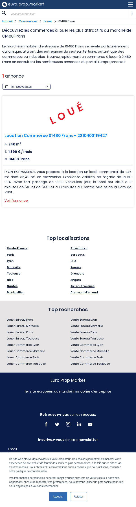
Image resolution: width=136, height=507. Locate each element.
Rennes (75, 267)
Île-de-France (17, 248)
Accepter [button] (58, 496)
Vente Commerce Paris (86, 357)
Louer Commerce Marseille (26, 351)
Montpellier (15, 292)
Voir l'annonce (16, 200)
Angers (75, 280)
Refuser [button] (78, 496)
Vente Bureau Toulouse (87, 338)
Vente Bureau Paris (83, 332)
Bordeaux (77, 255)
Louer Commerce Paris (23, 357)
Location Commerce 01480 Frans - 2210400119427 (55, 135)
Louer (48, 21)
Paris (10, 255)
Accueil (7, 21)
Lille (73, 261)
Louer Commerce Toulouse (26, 364)
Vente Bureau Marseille (86, 326)
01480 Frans (66, 21)
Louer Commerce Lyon (23, 345)
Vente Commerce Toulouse (90, 364)
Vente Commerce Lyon (86, 345)
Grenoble (77, 273)
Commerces (28, 21)
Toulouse (13, 273)
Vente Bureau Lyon (83, 320)
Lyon (10, 261)
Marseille (13, 267)
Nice (10, 280)
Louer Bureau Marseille (23, 326)
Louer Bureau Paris (20, 332)
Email (12, 449)
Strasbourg (79, 248)
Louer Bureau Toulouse (23, 338)
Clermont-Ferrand (84, 292)
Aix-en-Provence (82, 286)
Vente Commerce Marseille (89, 351)
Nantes (12, 286)
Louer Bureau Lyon (20, 320)
